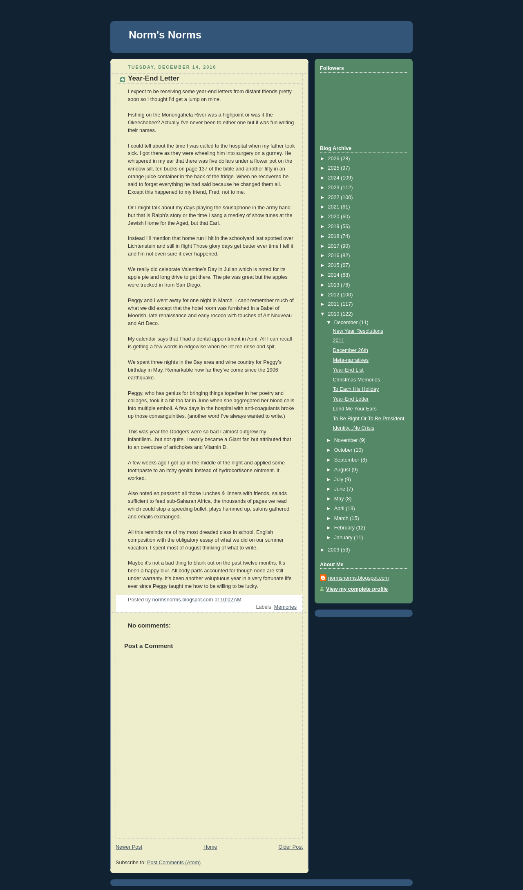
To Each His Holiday (356, 389)
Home (210, 847)
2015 (334, 265)
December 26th (350, 350)
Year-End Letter (351, 399)
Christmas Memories (356, 380)
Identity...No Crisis (353, 428)
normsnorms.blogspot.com (358, 578)
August (343, 470)
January (344, 537)
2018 (334, 236)
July (339, 479)
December (347, 322)
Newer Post (129, 847)
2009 (334, 550)
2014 (334, 275)
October (344, 450)
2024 (334, 178)
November (347, 440)
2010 (334, 314)
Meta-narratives (351, 360)
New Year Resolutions (358, 331)
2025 (334, 168)
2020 (334, 217)
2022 (334, 197)
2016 (334, 255)
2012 (334, 295)
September (347, 460)
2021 (334, 207)
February (345, 528)
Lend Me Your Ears (355, 409)
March (342, 518)
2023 (334, 188)
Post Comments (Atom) (174, 862)
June (340, 489)
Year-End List (348, 370)
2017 (334, 246)
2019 (334, 226)
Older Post (290, 847)
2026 (334, 158)
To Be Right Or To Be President (369, 418)
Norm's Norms (165, 35)
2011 (334, 304)
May (339, 499)
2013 (334, 285)
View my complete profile (357, 589)
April (340, 508)
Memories (285, 607)
